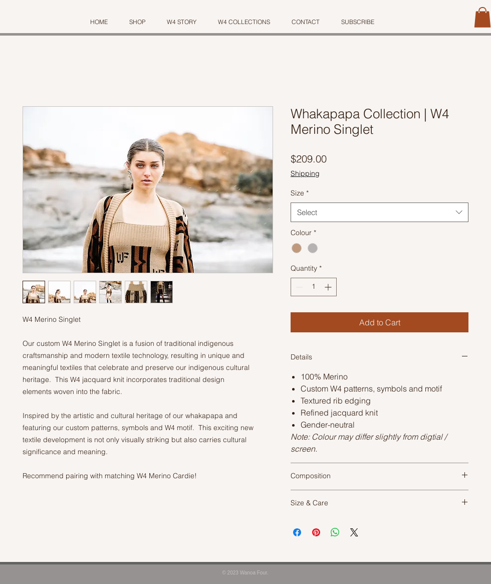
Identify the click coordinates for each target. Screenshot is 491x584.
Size (300, 193)
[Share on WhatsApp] (335, 532)
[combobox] (379, 212)
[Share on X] (354, 532)
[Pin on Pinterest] (316, 532)
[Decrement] (298, 287)
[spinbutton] (314, 287)
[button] (482, 17)
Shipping (305, 173)
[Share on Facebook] (297, 532)
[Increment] (329, 287)
